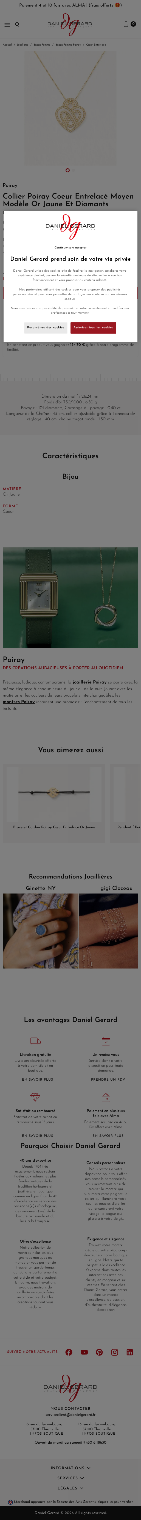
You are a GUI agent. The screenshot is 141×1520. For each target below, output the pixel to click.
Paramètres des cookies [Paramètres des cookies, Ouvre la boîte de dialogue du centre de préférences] (45, 327)
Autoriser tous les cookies (93, 327)
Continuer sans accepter (70, 247)
